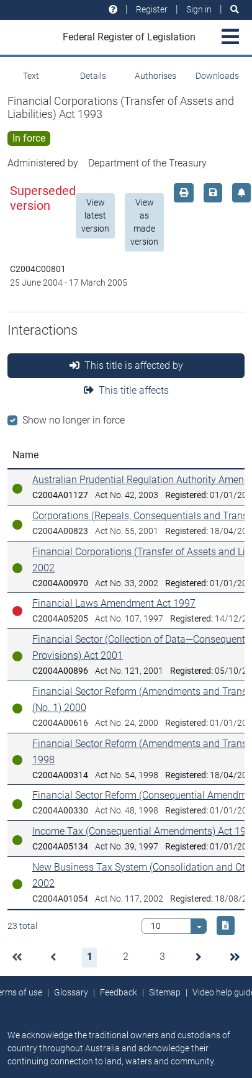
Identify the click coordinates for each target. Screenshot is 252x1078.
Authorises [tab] (155, 76)
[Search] (235, 9)
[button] (16, 957)
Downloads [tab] (217, 76)
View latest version (95, 215)
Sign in (199, 9)
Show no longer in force (73, 420)
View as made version (144, 222)
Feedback (118, 992)
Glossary (71, 992)
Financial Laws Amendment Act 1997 (114, 603)
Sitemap (165, 992)
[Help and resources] (113, 9)
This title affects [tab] (126, 390)
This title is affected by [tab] (126, 365)
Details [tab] (93, 76)
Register (152, 9)
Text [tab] (31, 76)
